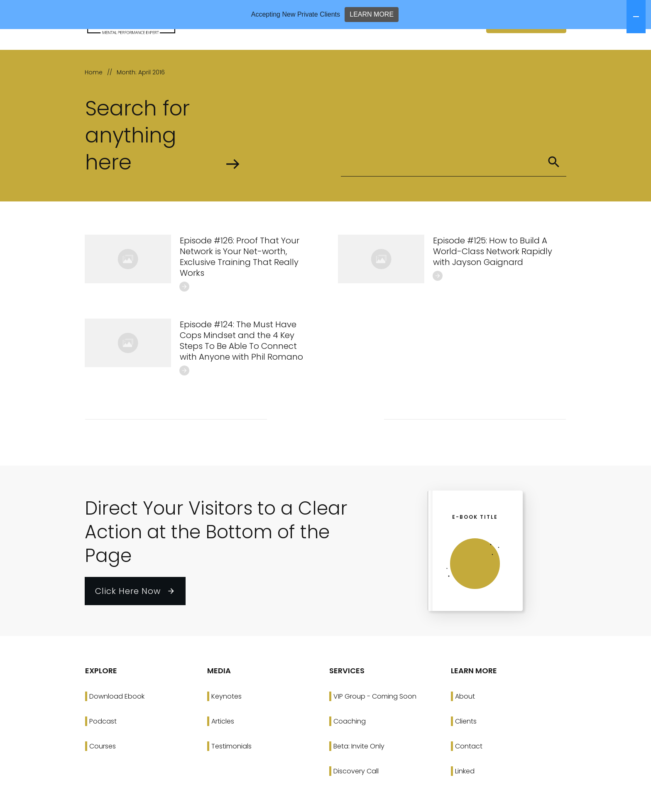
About (465, 725)
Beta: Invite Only (358, 775)
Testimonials (231, 775)
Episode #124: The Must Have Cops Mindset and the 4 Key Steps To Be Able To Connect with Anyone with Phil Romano (241, 370)
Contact (468, 775)
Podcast (103, 750)
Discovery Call (356, 800)
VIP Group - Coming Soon (374, 725)
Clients (466, 750)
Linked (465, 800)
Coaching (349, 750)
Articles (222, 750)
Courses (102, 775)
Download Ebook (116, 725)
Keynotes (226, 725)
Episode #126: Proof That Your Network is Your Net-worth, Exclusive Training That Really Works (239, 286)
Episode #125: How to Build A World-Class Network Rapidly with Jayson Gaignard (492, 280)
